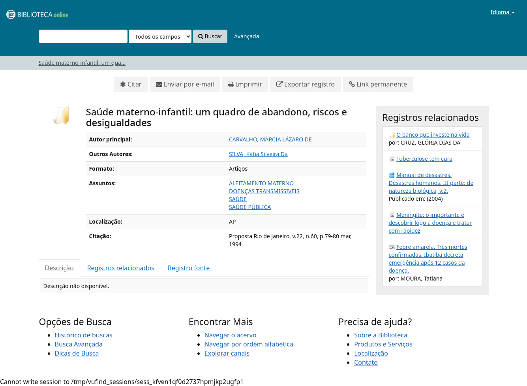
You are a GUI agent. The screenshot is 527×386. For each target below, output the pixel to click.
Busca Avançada (79, 344)
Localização (371, 353)
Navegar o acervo (230, 335)
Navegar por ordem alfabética (248, 344)
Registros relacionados (120, 268)
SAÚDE (238, 199)
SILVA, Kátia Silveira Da (258, 154)
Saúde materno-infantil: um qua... (82, 62)
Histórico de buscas (84, 335)
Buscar (210, 36)
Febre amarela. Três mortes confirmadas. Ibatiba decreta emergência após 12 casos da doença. (428, 258)
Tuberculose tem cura (424, 158)
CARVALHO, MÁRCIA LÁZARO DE (270, 139)
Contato (366, 362)
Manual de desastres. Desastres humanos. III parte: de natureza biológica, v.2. (431, 182)
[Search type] (160, 36)
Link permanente (381, 84)
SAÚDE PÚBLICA (250, 207)
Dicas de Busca (77, 353)
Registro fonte (189, 268)
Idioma (503, 12)
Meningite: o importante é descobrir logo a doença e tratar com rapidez (430, 222)
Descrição (59, 268)
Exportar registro (309, 84)
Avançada (246, 36)
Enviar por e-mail (189, 84)
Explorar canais (226, 353)
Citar (135, 84)
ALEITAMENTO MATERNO (261, 183)
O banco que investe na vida (432, 134)
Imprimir (249, 84)
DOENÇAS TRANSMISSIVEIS (264, 191)
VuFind (25, 12)
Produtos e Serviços (383, 344)
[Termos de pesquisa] (83, 36)
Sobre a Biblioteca (380, 335)
